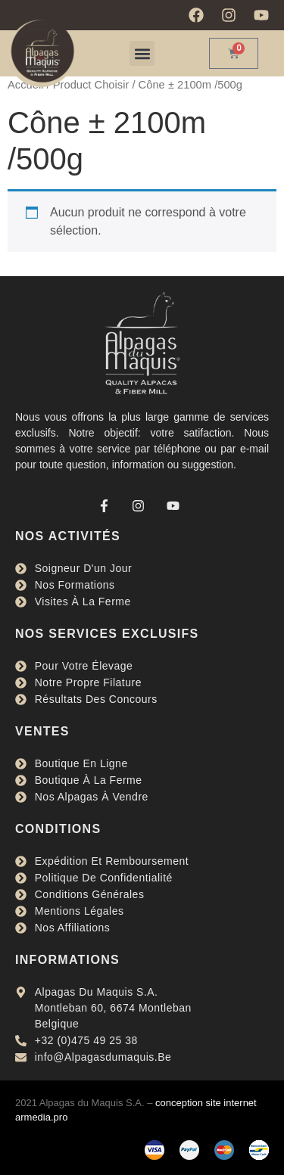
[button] (142, 53)
